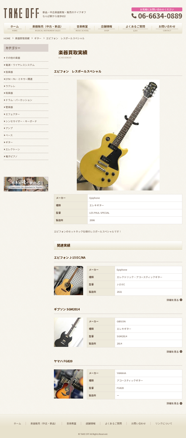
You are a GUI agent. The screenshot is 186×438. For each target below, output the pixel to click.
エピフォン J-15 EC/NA (69, 257)
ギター (37, 38)
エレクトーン (13, 149)
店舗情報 (90, 422)
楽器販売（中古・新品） (44, 422)
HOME (7, 38)
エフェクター (13, 114)
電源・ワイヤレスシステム (20, 65)
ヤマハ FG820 (63, 360)
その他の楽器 (13, 58)
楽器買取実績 (22, 38)
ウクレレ (10, 86)
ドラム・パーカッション (19, 100)
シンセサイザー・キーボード (21, 121)
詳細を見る (172, 300)
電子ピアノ (11, 156)
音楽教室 (71, 422)
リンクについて (163, 422)
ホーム (17, 422)
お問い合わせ (138, 422)
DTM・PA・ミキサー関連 (19, 79)
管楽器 (9, 107)
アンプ (9, 128)
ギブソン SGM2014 (67, 309)
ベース (9, 135)
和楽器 (9, 93)
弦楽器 (9, 72)
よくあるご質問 (113, 422)
